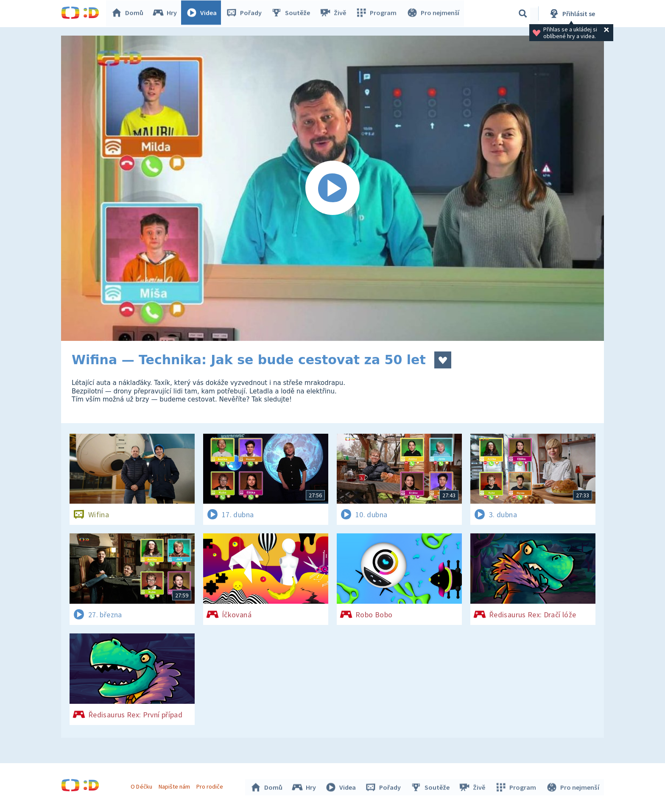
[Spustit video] (332, 188)
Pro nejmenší (433, 13)
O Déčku (142, 785)
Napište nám (175, 785)
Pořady (246, 13)
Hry (166, 13)
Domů (129, 13)
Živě (334, 13)
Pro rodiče (211, 785)
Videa (203, 13)
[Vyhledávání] (523, 13)
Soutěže (293, 13)
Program (377, 13)
